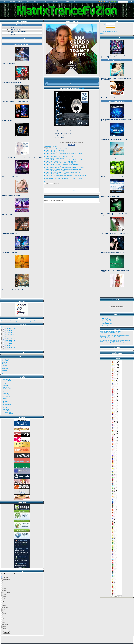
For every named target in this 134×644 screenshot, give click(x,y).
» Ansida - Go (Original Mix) (107, 337)
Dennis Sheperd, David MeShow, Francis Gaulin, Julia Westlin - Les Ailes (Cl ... (66, 167)
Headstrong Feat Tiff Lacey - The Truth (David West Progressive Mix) (64, 178)
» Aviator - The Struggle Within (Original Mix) (111, 341)
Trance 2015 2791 (10, 346)
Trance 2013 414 (10, 342)
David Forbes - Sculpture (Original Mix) (56, 152)
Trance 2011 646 (10, 338)
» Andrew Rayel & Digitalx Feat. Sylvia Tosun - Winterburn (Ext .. (115, 333)
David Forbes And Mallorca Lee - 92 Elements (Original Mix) (61, 155)
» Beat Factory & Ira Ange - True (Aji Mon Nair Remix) (113, 342)
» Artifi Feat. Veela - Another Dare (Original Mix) (111, 338)
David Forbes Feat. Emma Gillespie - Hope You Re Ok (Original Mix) (64, 153)
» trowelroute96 (5, 359)
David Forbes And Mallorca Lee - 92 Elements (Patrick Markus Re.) (63, 169)
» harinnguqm (4, 368)
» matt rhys (3, 371)
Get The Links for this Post (50, 146)
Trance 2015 (81, 88)
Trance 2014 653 (10, 344)
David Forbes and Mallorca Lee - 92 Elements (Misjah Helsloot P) (63, 172)
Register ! (102, 33)
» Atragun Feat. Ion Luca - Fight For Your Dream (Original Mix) (115, 340)
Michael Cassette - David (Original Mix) (56, 148)
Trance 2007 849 (10, 330)
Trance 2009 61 (9, 334)
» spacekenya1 (4, 365)
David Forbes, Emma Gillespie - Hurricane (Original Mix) (61, 156)
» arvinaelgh (4, 370)
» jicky (2, 373)
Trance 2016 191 (10, 347)
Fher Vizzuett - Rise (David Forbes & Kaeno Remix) (59, 163)
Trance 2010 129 (10, 336)
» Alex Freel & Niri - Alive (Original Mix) (110, 332)
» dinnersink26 (4, 360)
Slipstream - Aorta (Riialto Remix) (55, 158)
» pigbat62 (3, 364)
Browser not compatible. (22, 160)
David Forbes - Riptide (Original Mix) (55, 150)
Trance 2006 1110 (10, 329)
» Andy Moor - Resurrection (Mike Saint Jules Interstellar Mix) (115, 335)
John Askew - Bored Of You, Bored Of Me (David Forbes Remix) (62, 166)
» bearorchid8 (4, 367)
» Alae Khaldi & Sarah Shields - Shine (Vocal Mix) (112, 331)
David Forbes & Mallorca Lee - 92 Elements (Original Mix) (61, 161)
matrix (6, 381)
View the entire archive (107, 325)
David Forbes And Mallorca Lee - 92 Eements (57, 174)
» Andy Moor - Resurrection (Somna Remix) (110, 336)
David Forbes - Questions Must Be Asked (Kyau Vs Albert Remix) (63, 164)
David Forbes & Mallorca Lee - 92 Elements (57, 170)
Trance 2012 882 (10, 340)
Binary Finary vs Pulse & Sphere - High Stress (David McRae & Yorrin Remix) (66, 175)
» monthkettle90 (5, 362)
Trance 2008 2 (9, 332)
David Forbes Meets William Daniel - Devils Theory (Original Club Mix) (64, 159)
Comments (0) (72, 190)
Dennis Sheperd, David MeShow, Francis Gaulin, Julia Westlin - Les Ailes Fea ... (66, 177)
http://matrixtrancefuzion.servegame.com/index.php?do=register (17, 321)
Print (45, 190)
